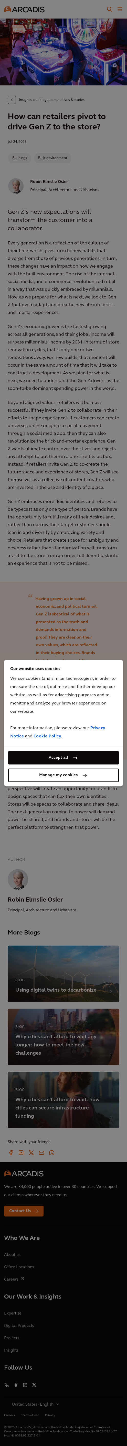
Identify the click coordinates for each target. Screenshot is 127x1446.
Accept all (58, 758)
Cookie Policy (47, 736)
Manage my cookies (58, 775)
